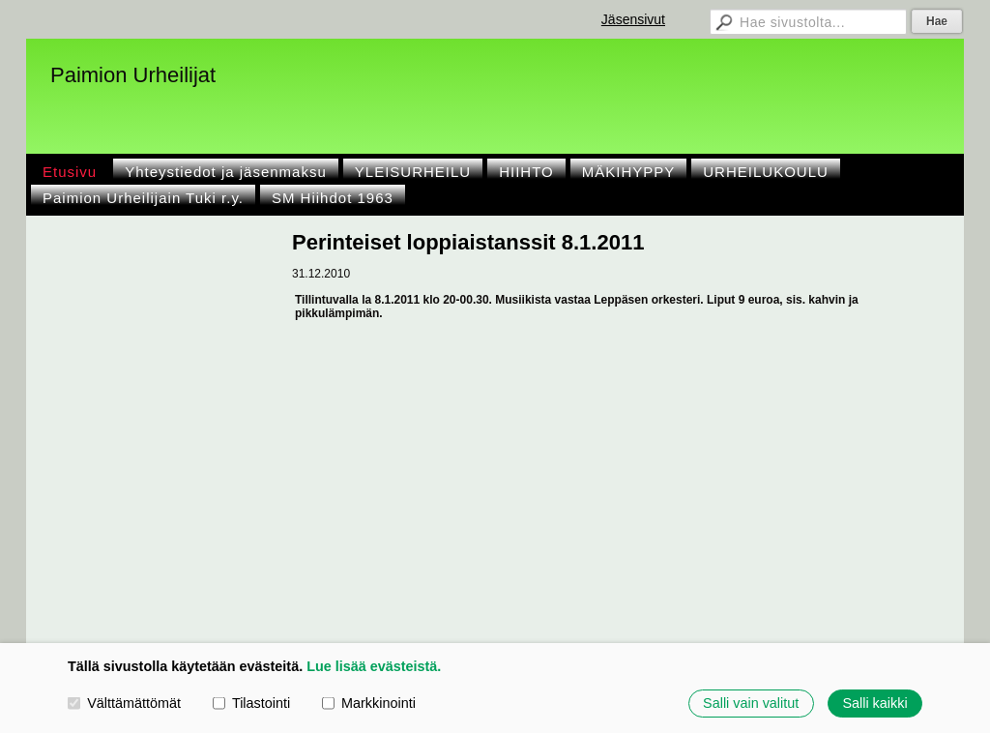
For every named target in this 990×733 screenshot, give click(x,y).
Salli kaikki (874, 703)
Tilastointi (251, 703)
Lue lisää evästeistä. (373, 666)
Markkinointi (369, 703)
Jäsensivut (633, 19)
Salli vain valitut (751, 703)
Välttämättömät (124, 703)
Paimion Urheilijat (133, 75)
